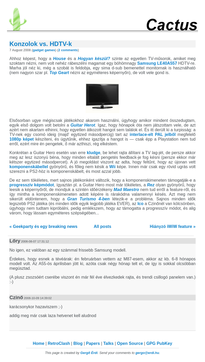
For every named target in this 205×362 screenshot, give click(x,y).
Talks (108, 343)
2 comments (68, 50)
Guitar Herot (83, 125)
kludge (93, 152)
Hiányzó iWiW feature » (173, 226)
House (59, 58)
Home (38, 343)
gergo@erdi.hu (147, 353)
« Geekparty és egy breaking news (43, 226)
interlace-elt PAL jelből (153, 134)
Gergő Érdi (89, 353)
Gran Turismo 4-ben (88, 199)
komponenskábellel (28, 166)
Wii (112, 166)
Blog (78, 343)
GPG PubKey (159, 343)
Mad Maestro (126, 189)
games (49, 50)
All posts (102, 226)
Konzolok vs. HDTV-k (40, 43)
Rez (150, 185)
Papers (93, 343)
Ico (140, 203)
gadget (38, 50)
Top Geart (59, 72)
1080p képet (21, 139)
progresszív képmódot (31, 185)
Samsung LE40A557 (157, 63)
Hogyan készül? (94, 58)
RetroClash (59, 343)
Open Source (130, 343)
